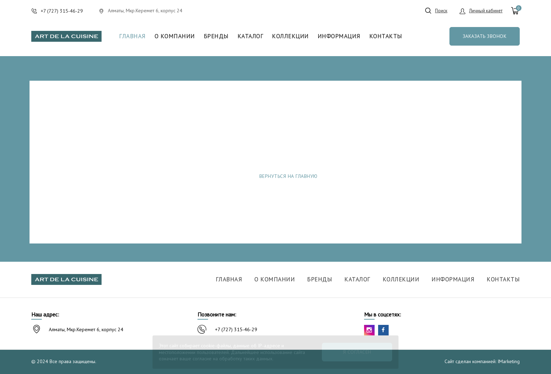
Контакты (385, 36)
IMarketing (509, 361)
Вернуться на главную (288, 176)
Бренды (216, 36)
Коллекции (290, 36)
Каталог (251, 36)
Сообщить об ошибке (388, 176)
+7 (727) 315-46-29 (236, 329)
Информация (339, 36)
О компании (175, 36)
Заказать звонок (485, 36)
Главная (132, 36)
